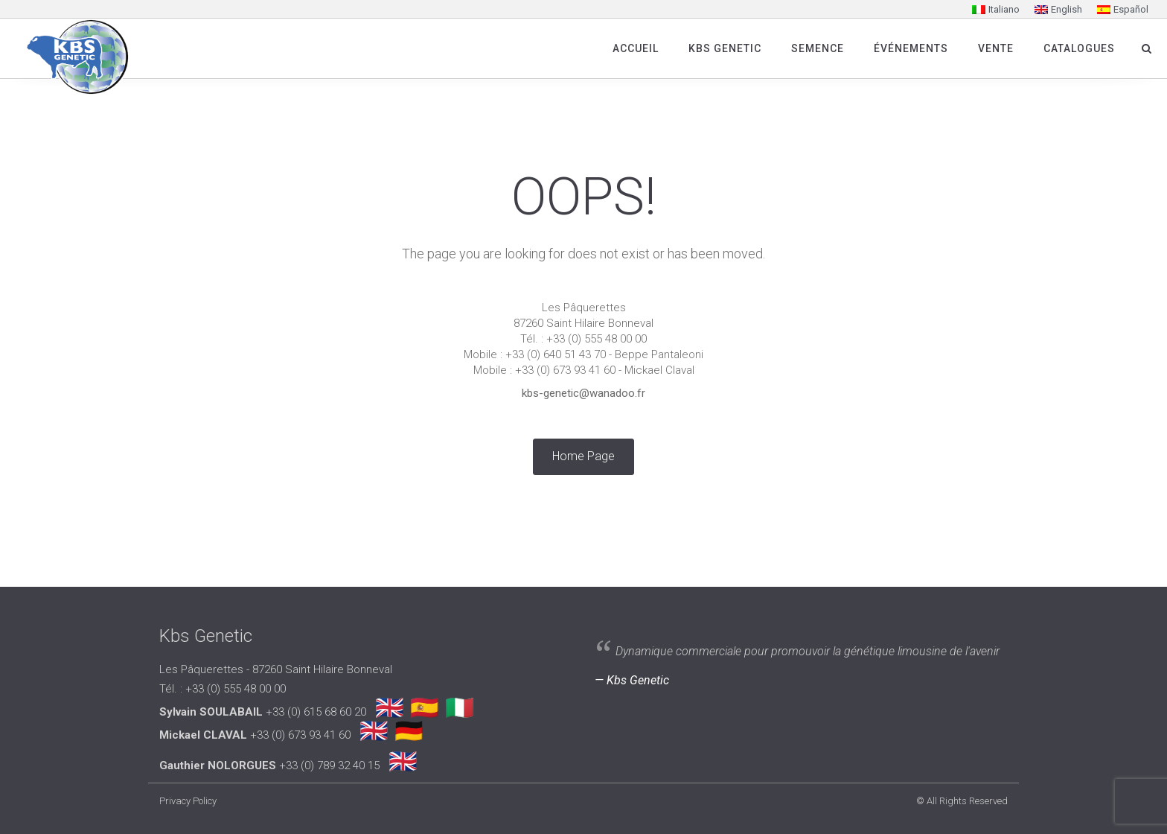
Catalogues (1079, 48)
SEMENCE (817, 48)
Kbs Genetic (724, 48)
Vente (996, 48)
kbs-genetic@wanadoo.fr (583, 393)
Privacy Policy (188, 800)
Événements (911, 48)
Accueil (636, 48)
